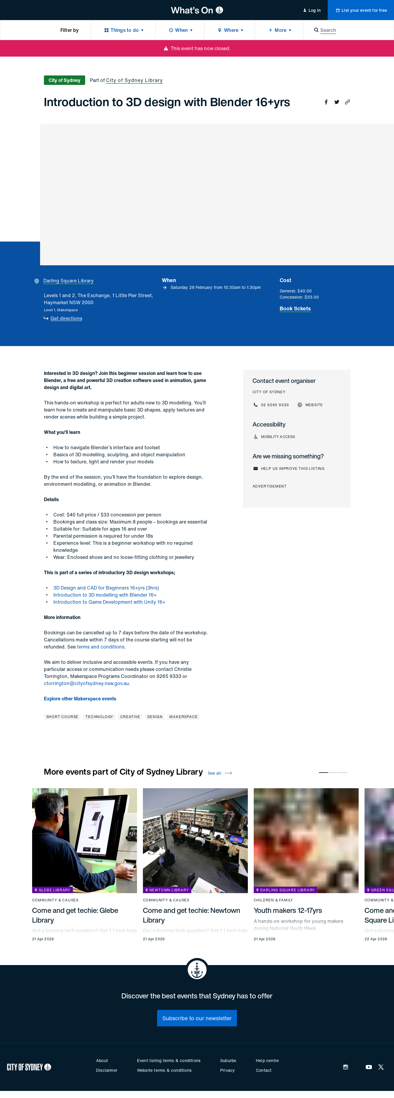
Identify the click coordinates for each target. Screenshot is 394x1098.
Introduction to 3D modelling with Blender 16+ (104, 594)
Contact (263, 1070)
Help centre (267, 1060)
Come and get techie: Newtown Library (191, 915)
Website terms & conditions (164, 1070)
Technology (99, 716)
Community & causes (55, 900)
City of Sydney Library (134, 80)
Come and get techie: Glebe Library (75, 915)
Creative (130, 716)
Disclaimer (106, 1070)
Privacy (227, 1070)
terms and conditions (100, 646)
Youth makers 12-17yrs (288, 910)
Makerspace (183, 716)
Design (155, 716)
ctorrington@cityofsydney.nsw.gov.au (86, 683)
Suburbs (228, 1060)
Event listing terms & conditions (168, 1060)
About (102, 1060)
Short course (62, 716)
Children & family (273, 900)
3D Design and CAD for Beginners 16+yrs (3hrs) (106, 587)
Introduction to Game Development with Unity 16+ (109, 601)
